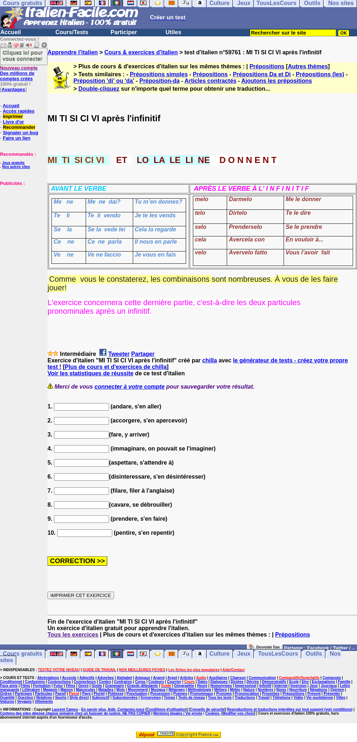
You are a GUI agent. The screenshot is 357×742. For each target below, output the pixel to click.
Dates (202, 682)
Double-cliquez (98, 89)
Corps (140, 682)
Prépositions (266, 66)
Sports (61, 698)
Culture (219, 654)
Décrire (253, 682)
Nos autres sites (16, 167)
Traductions (245, 698)
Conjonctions (59, 682)
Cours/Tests (71, 32)
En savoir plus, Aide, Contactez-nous (113, 709)
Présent (314, 694)
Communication (262, 678)
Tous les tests (220, 698)
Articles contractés (210, 81)
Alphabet (124, 678)
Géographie (184, 686)
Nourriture (298, 690)
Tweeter (119, 354)
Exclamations (323, 682)
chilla (209, 360)
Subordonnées (124, 698)
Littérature (31, 690)
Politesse (115, 694)
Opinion (337, 690)
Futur (58, 686)
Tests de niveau (191, 698)
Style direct (79, 698)
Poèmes (180, 694)
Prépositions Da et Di (262, 74)
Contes (105, 682)
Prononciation (247, 694)
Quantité (7, 698)
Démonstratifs (274, 682)
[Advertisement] (21, 222)
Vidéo (298, 698)
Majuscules (85, 690)
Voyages (24, 701)
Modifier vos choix (238, 713)
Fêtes (70, 686)
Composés (331, 678)
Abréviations (48, 678)
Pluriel (99, 694)
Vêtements (44, 701)
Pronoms (224, 694)
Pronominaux (201, 694)
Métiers (220, 690)
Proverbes (271, 694)
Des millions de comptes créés (19, 73)
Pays (86, 694)
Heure (202, 686)
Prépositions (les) (320, 74)
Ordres (6, 694)
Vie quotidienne (319, 698)
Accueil (10, 32)
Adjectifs (86, 678)
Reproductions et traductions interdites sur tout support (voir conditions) (289, 709)
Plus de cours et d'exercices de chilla (116, 367)
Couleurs (156, 682)
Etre (305, 682)
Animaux (142, 678)
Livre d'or (13, 122)
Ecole (294, 682)
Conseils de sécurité (207, 709)
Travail (264, 698)
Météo (235, 690)
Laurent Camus (65, 709)
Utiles (173, 32)
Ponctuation (137, 694)
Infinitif (265, 686)
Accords (69, 678)
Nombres (265, 690)
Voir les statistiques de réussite (91, 373)
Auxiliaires (218, 678)
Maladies (105, 690)
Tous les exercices (73, 635)
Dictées (237, 682)
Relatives (44, 698)
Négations (318, 690)
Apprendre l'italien (73, 52)
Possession (160, 694)
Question (25, 698)
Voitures (7, 701)
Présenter (332, 694)
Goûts (97, 686)
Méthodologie (199, 690)
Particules (43, 694)
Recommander (19, 127)
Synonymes (151, 698)
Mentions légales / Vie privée (177, 713)
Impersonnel (245, 686)
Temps (169, 698)
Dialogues (219, 682)
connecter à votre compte (130, 387)
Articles (186, 678)
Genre (83, 686)
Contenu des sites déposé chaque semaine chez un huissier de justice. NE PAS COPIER (75, 713)
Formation (42, 686)
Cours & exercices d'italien (141, 52)
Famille (344, 682)
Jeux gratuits (13, 163)
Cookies (212, 713)
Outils (314, 654)
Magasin (50, 690)
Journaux (329, 686)
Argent (158, 678)
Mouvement (138, 690)
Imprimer (13, 116)
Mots (121, 690)
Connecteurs (85, 682)
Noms (281, 690)
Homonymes (221, 686)
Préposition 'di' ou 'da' (103, 81)
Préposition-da (159, 81)
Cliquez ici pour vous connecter (23, 55)
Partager (143, 354)
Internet (281, 686)
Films (25, 686)
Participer (123, 32)
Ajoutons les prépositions (276, 81)
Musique (158, 690)
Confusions (35, 682)
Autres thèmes (308, 66)
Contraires (123, 682)
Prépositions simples (159, 74)
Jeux (243, 654)
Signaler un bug (20, 132)
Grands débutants (142, 686)
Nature (249, 690)
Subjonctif (100, 698)
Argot (172, 678)
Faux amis (9, 686)
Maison (66, 690)
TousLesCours (278, 654)
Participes (23, 694)
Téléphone (281, 698)
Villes (340, 698)
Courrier (174, 682)
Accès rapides (18, 111)
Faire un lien (17, 138)
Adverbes (106, 678)
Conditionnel (11, 682)
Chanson (238, 678)
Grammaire (114, 686)
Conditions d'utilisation (167, 709)
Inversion (298, 686)
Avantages (13, 89)
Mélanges (176, 690)
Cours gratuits (22, 654)
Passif (60, 694)
